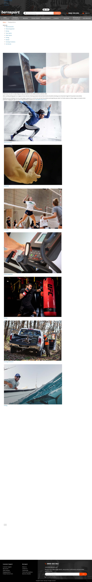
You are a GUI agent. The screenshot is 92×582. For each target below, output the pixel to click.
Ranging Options (7, 572)
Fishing (56, 18)
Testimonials (25, 570)
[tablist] (10, 26)
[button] (4, 559)
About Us (6, 3)
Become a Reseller (26, 573)
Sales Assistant (6, 570)
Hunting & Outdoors (76, 18)
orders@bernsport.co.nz (40, 99)
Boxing (25, 18)
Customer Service (8, 0)
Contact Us (6, 5)
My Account (5, 568)
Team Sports (35, 18)
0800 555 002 (73, 13)
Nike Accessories (5, 18)
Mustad (66, 18)
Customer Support (7, 567)
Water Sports (46, 18)
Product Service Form (8, 573)
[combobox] (42, 13)
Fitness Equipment (15, 18)
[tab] (14, 29)
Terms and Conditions (27, 572)
